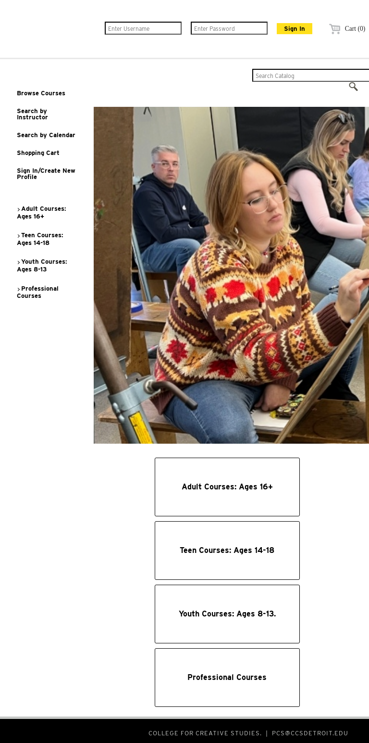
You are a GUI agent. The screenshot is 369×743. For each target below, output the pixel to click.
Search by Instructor (32, 114)
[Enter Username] (143, 28)
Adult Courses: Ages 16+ (41, 212)
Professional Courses (37, 292)
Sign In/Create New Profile (46, 173)
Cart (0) (345, 28)
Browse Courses (41, 93)
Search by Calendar (46, 135)
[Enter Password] (229, 28)
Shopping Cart (38, 152)
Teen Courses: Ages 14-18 (39, 238)
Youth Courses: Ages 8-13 (41, 265)
